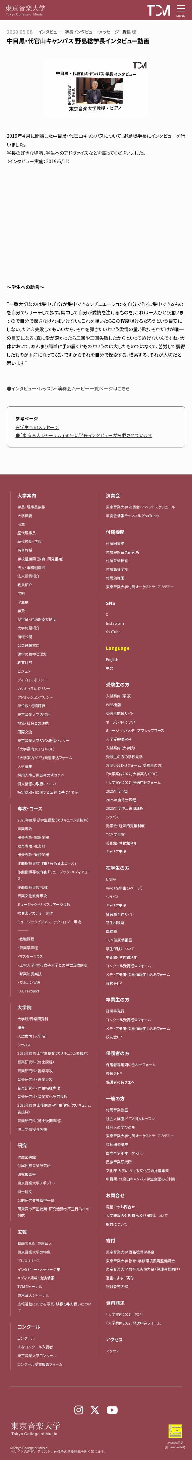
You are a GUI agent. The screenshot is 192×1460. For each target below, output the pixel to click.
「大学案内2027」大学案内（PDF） (132, 773)
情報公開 (24, 636)
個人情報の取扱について (37, 783)
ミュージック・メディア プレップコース (135, 730)
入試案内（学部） (119, 695)
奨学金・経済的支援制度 (36, 619)
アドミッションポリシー (35, 697)
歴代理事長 (26, 532)
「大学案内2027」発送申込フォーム (44, 757)
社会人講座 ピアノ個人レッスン (130, 1118)
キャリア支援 (116, 851)
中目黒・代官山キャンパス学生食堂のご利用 (141, 1178)
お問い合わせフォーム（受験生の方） (134, 765)
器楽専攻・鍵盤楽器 (35, 837)
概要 (21, 1027)
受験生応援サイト (120, 713)
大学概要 (24, 515)
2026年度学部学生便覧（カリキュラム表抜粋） (53, 820)
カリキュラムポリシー (33, 688)
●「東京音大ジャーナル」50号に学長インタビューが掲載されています (83, 435)
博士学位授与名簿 (32, 1129)
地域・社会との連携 (33, 723)
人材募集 (24, 766)
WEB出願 (113, 704)
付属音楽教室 (117, 560)
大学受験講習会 (119, 739)
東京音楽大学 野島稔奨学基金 (130, 1252)
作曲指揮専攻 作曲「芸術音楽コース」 (46, 863)
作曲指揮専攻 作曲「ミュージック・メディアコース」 (54, 875)
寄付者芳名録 (117, 1286)
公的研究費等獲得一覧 (35, 1200)
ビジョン (23, 671)
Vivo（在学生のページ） (124, 888)
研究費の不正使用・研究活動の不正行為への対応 (53, 1212)
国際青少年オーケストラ (125, 1153)
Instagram (115, 623)
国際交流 (24, 731)
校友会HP (114, 1036)
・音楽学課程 (27, 947)
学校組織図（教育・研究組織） (40, 558)
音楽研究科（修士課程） (36, 1061)
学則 (21, 593)
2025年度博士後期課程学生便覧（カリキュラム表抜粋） (54, 1108)
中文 (109, 668)
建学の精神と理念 (32, 654)
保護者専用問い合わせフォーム (130, 1064)
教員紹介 (24, 584)
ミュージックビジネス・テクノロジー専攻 (49, 921)
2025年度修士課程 (121, 799)
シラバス (23, 1044)
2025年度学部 (117, 791)
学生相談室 (115, 922)
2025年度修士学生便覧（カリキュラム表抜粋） (53, 1053)
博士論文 (24, 1191)
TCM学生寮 (115, 834)
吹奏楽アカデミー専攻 (35, 913)
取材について (116, 1224)
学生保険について (120, 948)
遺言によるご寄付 (120, 1277)
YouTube (113, 631)
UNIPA (111, 879)
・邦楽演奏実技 (29, 973)
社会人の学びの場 (120, 1127)
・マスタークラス (30, 956)
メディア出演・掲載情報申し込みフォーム (138, 974)
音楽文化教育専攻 (32, 895)
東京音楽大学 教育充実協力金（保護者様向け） (143, 1269)
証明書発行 (115, 1011)
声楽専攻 (24, 828)
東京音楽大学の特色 (34, 714)
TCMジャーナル (29, 1286)
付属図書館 (26, 1157)
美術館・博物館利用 (121, 843)
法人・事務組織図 (31, 567)
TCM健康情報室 (119, 939)
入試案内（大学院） (32, 1036)
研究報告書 (26, 1174)
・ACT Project (28, 990)
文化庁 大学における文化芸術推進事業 (137, 1170)
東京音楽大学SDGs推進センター (43, 740)
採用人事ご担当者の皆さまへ (40, 775)
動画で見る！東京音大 (34, 1243)
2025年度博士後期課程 (124, 808)
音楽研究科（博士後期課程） (39, 1120)
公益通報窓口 (28, 645)
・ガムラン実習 (29, 982)
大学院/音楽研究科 (32, 1018)
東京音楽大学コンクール (37, 1355)
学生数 (22, 602)
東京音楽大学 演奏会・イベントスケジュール (140, 506)
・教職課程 (25, 938)
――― (22, 930)
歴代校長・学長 (29, 541)
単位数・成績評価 (31, 705)
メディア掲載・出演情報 (35, 1277)
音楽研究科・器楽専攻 (35, 1070)
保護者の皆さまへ (120, 1082)
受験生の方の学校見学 (124, 756)
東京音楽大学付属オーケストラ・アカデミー (140, 586)
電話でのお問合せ (120, 1206)
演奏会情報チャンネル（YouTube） (132, 515)
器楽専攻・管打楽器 (35, 854)
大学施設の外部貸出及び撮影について (137, 1215)
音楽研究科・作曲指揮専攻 (38, 1088)
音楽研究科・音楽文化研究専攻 (42, 1096)
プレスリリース (28, 1260)
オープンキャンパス (121, 722)
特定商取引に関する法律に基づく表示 (47, 792)
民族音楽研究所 (119, 1161)
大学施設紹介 (28, 627)
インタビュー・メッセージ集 (40, 1269)
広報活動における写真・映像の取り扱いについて (54, 1307)
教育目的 (24, 662)
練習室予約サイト (120, 914)
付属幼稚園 (115, 578)
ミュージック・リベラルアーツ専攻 (43, 904)
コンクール (26, 1338)
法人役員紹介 (28, 576)
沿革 (21, 524)
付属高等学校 (117, 569)
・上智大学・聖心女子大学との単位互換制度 (52, 965)
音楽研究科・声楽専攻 (35, 1079)
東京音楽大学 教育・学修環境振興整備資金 (140, 1260)
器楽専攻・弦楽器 (33, 846)
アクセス (112, 1350)
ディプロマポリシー (32, 679)
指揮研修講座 (117, 1144)
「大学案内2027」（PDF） (36, 748)
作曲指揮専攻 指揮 (32, 887)
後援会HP (114, 983)
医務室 (111, 931)
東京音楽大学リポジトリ (36, 1182)
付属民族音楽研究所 (34, 1165)
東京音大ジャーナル (33, 1295)
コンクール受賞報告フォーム (39, 1364)
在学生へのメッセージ (37, 427)
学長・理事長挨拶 (31, 506)
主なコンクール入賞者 (35, 1346)
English (112, 659)
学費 (21, 610)
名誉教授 (24, 550)
